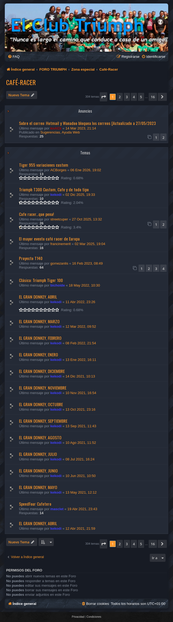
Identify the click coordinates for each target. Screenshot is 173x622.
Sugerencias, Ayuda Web (60, 132)
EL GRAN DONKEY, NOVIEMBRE (42, 387)
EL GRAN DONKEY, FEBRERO (40, 338)
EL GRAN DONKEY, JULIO (38, 454)
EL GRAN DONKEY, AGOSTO (40, 437)
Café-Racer (21, 82)
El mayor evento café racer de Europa (49, 238)
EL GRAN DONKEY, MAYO (38, 487)
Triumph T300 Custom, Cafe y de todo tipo (54, 189)
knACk (55, 128)
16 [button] (153, 96)
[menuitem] (14, 56)
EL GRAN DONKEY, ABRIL (38, 296)
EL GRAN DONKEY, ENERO (38, 354)
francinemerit (60, 244)
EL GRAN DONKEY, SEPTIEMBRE (43, 421)
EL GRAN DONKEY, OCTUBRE (41, 404)
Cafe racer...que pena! (36, 214)
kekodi (55, 195)
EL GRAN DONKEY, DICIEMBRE (42, 371)
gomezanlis (59, 263)
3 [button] (127, 96)
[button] (103, 96)
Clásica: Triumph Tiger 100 (41, 280)
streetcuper (59, 219)
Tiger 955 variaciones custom (43, 165)
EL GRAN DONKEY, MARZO (39, 321)
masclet (56, 509)
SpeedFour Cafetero (35, 504)
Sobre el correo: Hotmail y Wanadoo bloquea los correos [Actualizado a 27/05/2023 (87, 123)
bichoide (57, 285)
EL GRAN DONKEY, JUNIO (38, 470)
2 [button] (120, 96)
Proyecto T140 (31, 258)
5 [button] (141, 96)
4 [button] (134, 96)
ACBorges (58, 170)
